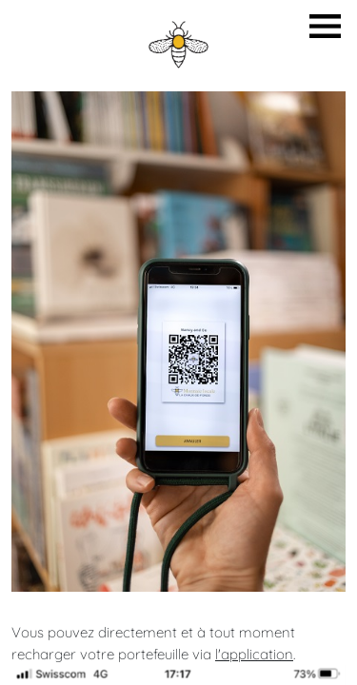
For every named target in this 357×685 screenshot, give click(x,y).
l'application (254, 654)
